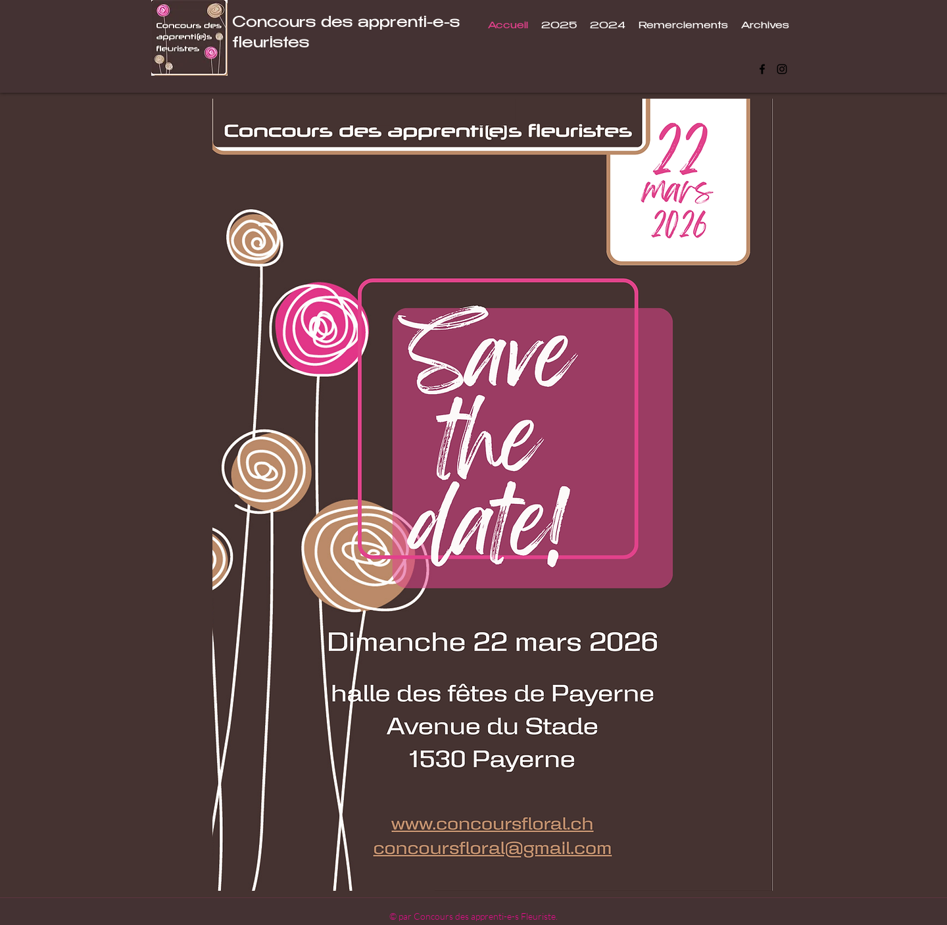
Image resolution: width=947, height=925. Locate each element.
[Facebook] (762, 69)
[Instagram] (782, 69)
